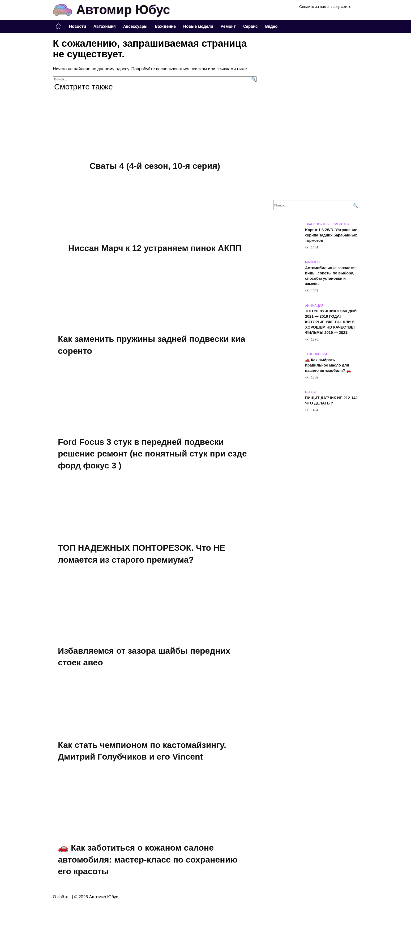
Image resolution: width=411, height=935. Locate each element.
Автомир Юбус (123, 10)
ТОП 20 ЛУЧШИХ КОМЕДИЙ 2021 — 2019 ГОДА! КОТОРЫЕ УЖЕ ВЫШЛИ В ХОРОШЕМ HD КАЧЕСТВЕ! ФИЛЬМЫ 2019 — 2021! (331, 322)
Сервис (250, 26)
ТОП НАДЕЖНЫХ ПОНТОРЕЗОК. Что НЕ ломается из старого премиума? (141, 555)
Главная (58, 26)
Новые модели (198, 26)
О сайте (60, 899)
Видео (271, 26)
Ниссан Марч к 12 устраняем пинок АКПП (154, 248)
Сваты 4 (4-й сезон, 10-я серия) (154, 166)
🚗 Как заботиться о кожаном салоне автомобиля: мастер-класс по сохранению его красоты (148, 862)
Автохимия (104, 26)
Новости (77, 26)
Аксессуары (135, 26)
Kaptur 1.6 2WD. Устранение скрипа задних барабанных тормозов (331, 235)
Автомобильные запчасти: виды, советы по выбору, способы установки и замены (330, 276)
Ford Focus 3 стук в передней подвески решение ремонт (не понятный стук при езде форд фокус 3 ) (152, 455)
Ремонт (228, 26)
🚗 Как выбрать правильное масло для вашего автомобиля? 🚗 (328, 365)
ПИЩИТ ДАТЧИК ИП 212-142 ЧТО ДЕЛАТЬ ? (331, 400)
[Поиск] (253, 79)
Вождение (165, 26)
